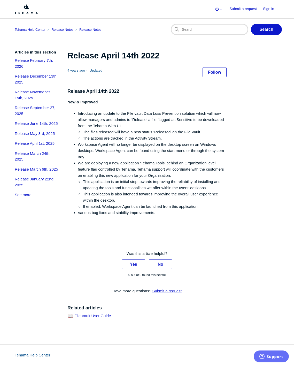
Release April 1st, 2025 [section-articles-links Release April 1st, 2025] (35, 143)
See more (23, 195)
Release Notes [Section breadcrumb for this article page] (90, 30)
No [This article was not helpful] (160, 264)
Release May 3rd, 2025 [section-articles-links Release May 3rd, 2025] (35, 133)
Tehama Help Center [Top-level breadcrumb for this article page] (30, 30)
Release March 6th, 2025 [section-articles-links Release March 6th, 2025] (36, 169)
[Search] (209, 29)
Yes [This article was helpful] (133, 264)
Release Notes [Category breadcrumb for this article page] (62, 30)
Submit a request (243, 9)
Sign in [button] (268, 9)
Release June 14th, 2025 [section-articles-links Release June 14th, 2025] (36, 123)
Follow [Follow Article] (214, 72)
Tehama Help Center (32, 355)
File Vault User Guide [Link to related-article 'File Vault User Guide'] (92, 316)
